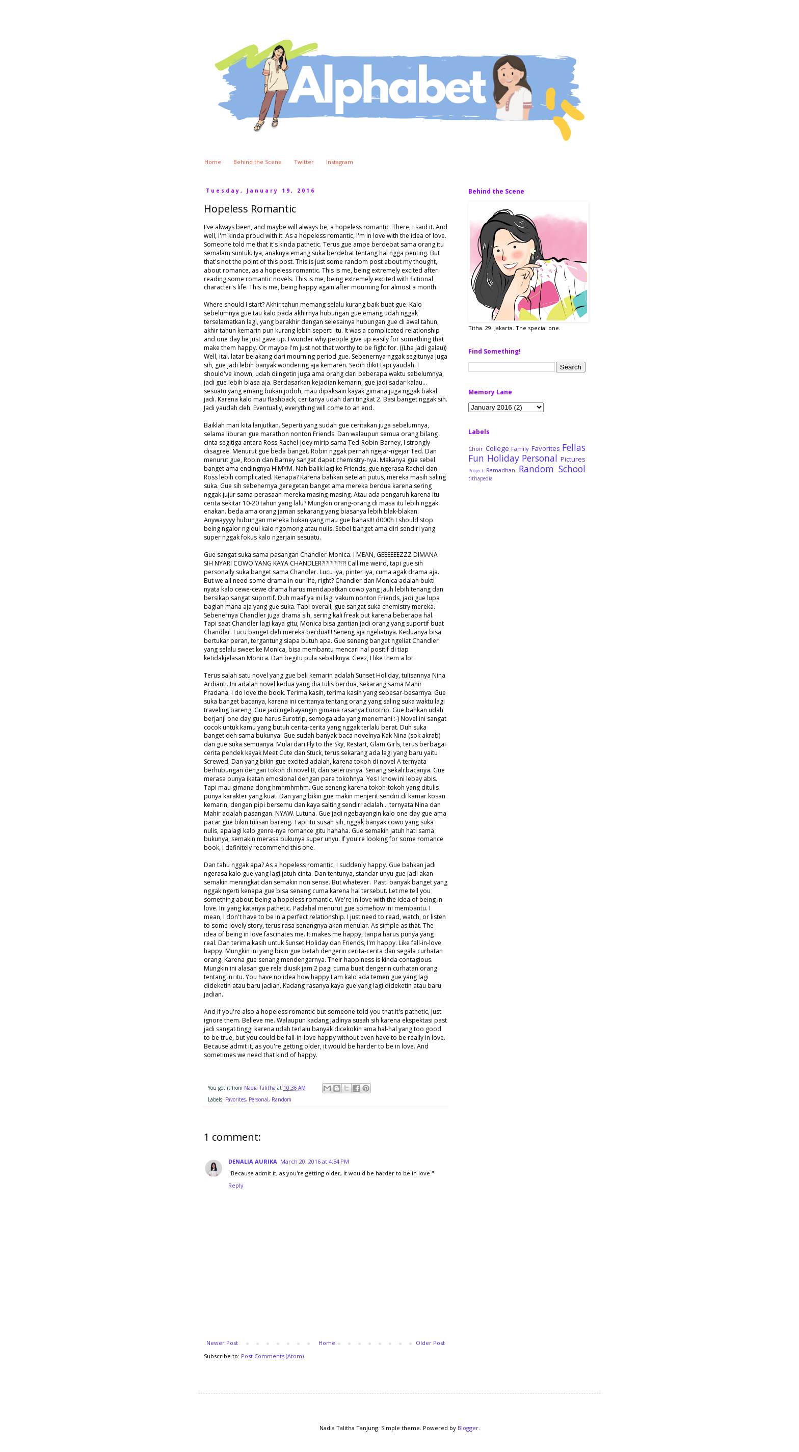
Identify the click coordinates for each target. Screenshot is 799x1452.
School (571, 469)
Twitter (304, 162)
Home (212, 162)
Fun (476, 458)
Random (281, 1099)
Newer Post (222, 1343)
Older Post (430, 1343)
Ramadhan (500, 470)
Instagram (339, 162)
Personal (259, 1099)
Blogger (468, 1428)
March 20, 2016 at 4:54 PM (314, 1161)
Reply (236, 1185)
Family (520, 448)
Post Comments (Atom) (272, 1356)
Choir (475, 448)
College (497, 448)
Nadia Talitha (260, 1087)
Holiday (503, 458)
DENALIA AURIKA (252, 1161)
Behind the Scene (257, 162)
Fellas (573, 447)
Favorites (235, 1099)
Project (475, 471)
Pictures (573, 459)
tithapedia (480, 478)
